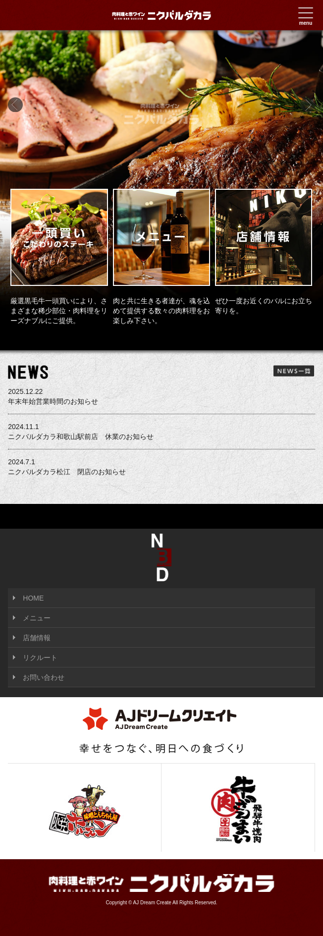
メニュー (37, 618)
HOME (33, 598)
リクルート (40, 657)
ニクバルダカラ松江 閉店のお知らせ (161, 466)
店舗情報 (37, 638)
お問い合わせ (43, 677)
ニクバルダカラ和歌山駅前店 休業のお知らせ (161, 431)
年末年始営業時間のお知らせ (161, 395)
